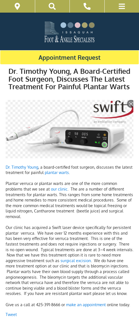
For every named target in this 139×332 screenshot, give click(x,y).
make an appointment (86, 304)
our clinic (59, 189)
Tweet (11, 314)
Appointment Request (69, 57)
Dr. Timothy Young (22, 167)
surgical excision (75, 260)
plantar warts (57, 172)
